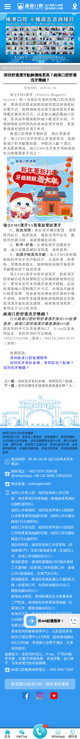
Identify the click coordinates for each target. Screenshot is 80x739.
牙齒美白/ (28, 67)
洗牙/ (38, 67)
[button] (21, 59)
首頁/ (18, 67)
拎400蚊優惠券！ (51, 621)
